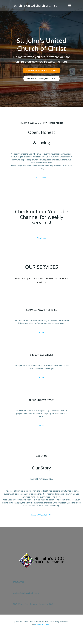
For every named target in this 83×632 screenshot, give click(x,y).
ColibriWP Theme (43, 624)
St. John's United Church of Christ (35, 5)
